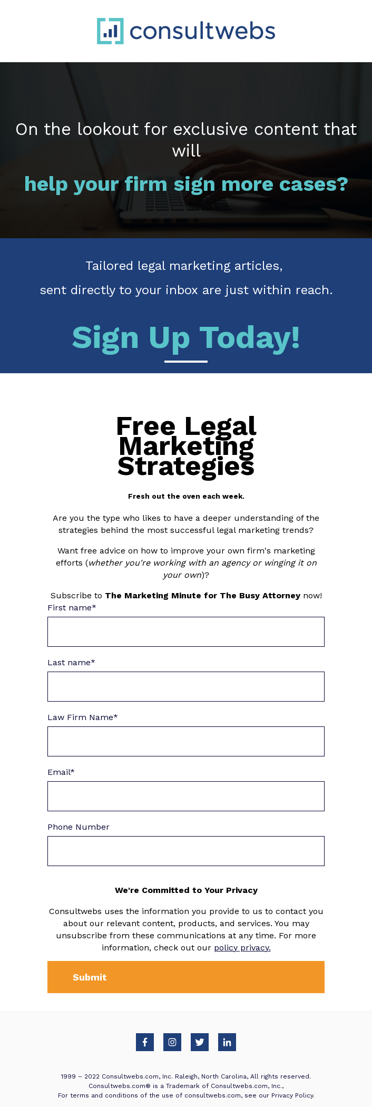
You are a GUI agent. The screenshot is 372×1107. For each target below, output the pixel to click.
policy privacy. (242, 948)
